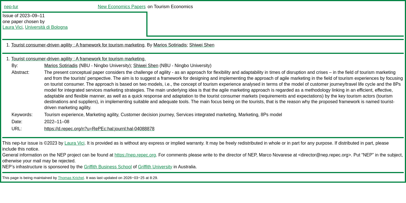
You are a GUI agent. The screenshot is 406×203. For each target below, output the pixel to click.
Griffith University (155, 166)
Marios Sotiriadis (170, 45)
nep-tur (11, 6)
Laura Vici (13, 27)
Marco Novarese (275, 155)
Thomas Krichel (71, 178)
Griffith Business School (108, 166)
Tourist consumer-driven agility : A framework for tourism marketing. (78, 45)
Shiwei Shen (201, 45)
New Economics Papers (122, 6)
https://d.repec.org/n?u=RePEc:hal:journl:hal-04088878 (99, 128)
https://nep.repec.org (135, 155)
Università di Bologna (46, 27)
